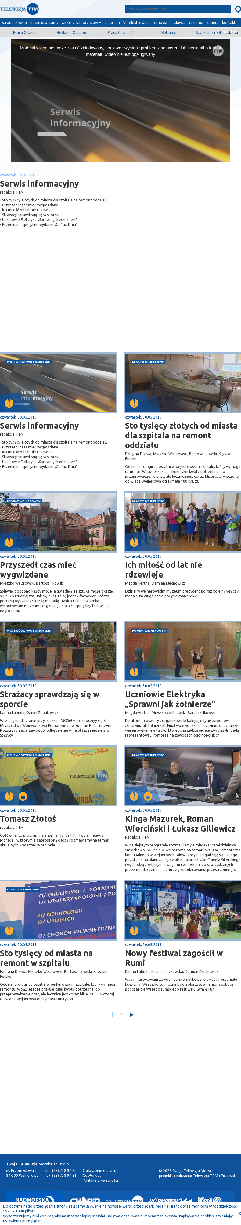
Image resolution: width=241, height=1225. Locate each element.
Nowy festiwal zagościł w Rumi (174, 957)
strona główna (14, 22)
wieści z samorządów (80, 22)
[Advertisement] (60, 303)
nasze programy (44, 22)
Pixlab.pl (228, 1176)
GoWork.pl (92, 1175)
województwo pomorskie (29, 362)
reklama (196, 22)
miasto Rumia (143, 889)
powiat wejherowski (24, 501)
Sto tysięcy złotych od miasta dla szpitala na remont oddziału (181, 435)
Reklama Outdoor (72, 32)
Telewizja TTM (205, 1176)
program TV (115, 22)
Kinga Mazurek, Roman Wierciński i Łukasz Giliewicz (180, 823)
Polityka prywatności (100, 1180)
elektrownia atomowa (148, 22)
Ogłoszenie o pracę (99, 1170)
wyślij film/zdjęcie (225, 32)
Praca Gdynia (24, 32)
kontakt (229, 22)
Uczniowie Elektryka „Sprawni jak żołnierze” (170, 699)
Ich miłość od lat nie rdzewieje (163, 569)
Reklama (168, 32)
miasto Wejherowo (148, 362)
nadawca (178, 22)
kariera (213, 22)
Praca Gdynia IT (120, 32)
